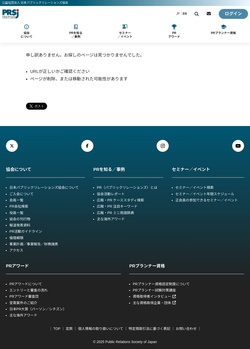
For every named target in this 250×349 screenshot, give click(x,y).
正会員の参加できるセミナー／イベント (206, 200)
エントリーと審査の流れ (28, 290)
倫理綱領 (16, 238)
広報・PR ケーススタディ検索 (120, 200)
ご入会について (21, 194)
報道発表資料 (19, 225)
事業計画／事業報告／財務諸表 (33, 244)
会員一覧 (16, 200)
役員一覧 (16, 213)
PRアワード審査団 (24, 296)
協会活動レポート (111, 194)
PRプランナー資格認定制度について (161, 284)
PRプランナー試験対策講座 (154, 290)
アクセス (16, 250)
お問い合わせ (186, 329)
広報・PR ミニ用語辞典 (115, 213)
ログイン (233, 13)
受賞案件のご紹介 (23, 303)
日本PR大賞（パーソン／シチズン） (37, 309)
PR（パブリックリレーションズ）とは (127, 188)
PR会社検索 (18, 206)
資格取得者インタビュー (154, 296)
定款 (69, 329)
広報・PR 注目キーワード (117, 206)
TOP (56, 329)
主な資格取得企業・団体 (154, 303)
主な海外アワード (111, 219)
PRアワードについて (25, 284)
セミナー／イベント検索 (194, 188)
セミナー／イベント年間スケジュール (204, 194)
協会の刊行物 (19, 219)
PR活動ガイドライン (25, 231)
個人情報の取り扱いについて (100, 329)
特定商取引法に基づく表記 (149, 329)
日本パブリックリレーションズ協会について (44, 188)
